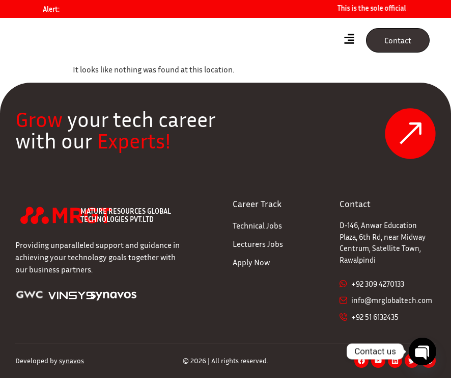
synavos (71, 360)
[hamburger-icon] (349, 40)
